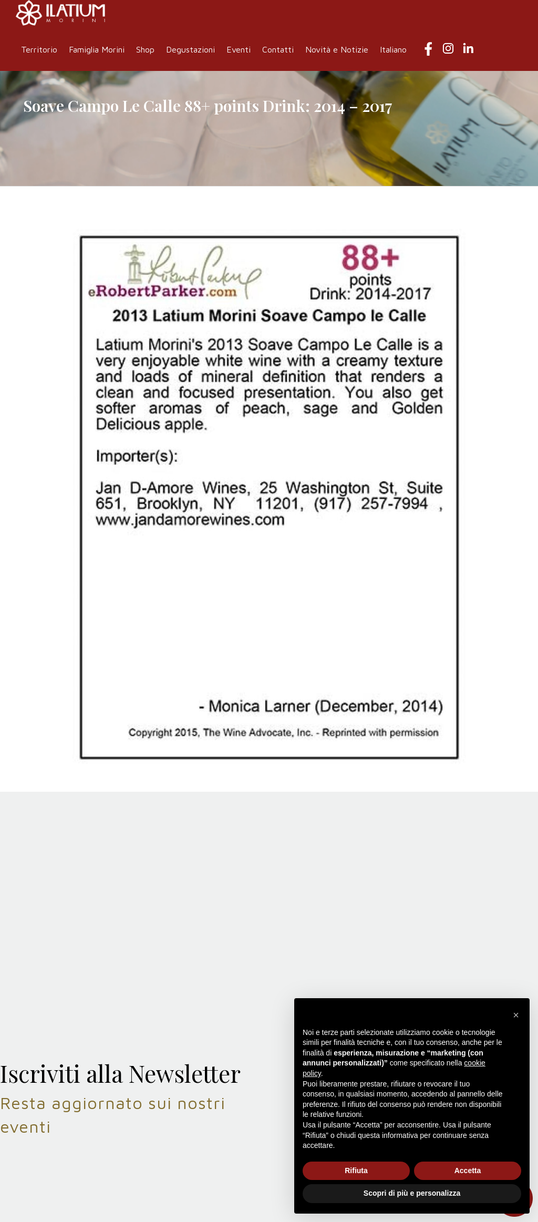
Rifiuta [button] (356, 1170)
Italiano (393, 49)
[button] (516, 1015)
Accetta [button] (467, 1170)
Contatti (278, 49)
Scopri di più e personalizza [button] (412, 1193)
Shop (145, 49)
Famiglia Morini (97, 49)
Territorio (39, 49)
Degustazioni (190, 49)
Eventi (238, 49)
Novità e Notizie (336, 49)
